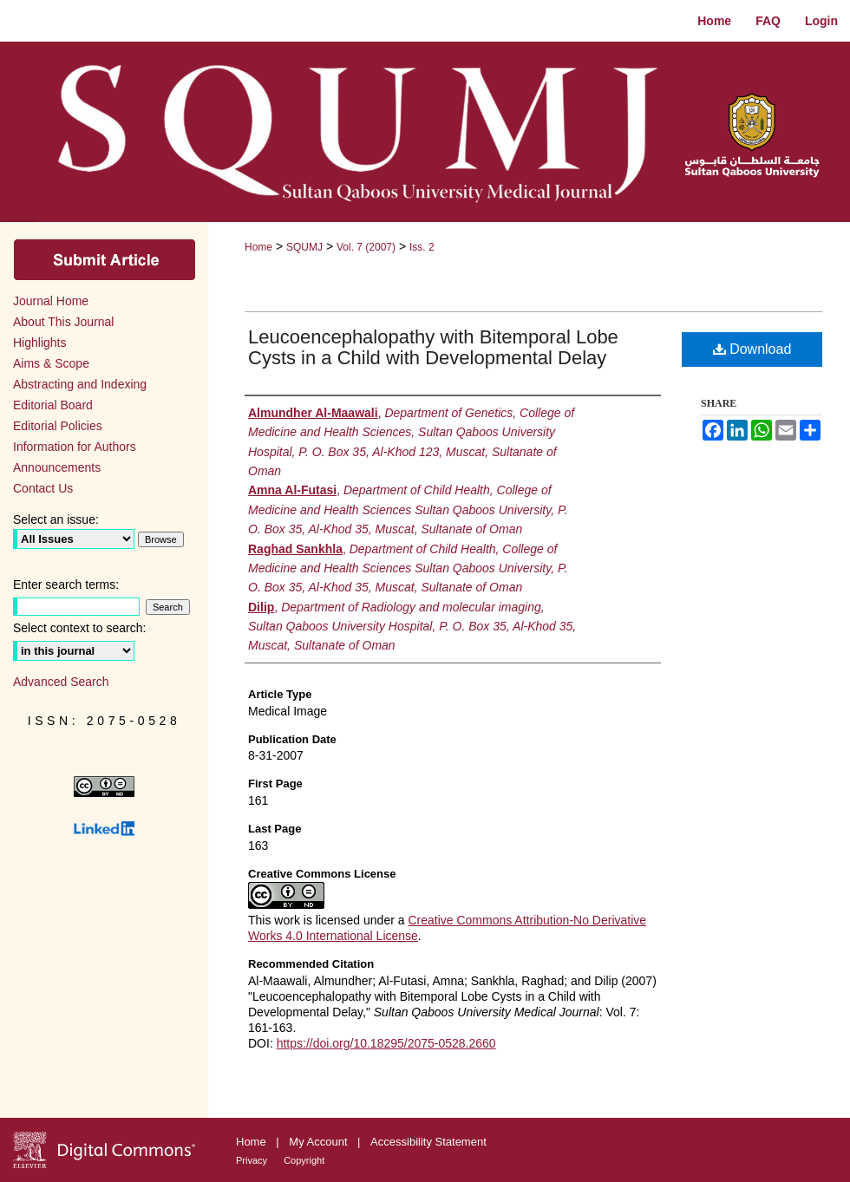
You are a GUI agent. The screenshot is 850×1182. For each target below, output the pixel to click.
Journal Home (50, 301)
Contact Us (43, 488)
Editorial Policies (57, 426)
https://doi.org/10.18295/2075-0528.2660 (386, 1043)
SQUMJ (304, 247)
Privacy (253, 1160)
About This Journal (63, 322)
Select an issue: (56, 519)
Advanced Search (61, 682)
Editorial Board (53, 405)
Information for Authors (74, 447)
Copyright (304, 1160)
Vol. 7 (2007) (366, 247)
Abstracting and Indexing (80, 384)
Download (752, 349)
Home (258, 247)
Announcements (57, 467)
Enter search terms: (66, 584)
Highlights (39, 342)
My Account (319, 1141)
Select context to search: (79, 628)
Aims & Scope (51, 363)
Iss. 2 (422, 247)
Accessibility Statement (428, 1141)
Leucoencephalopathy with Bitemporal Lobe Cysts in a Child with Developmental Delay (433, 347)
